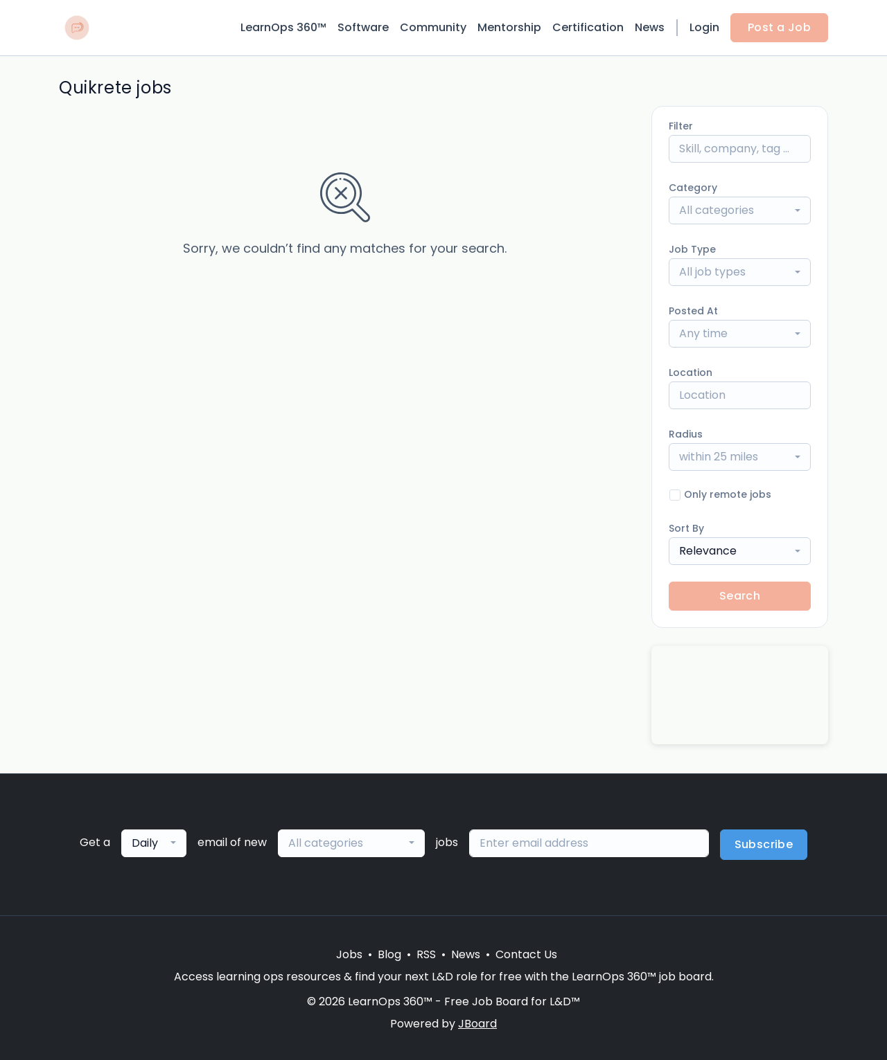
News (650, 27)
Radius (686, 434)
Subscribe (764, 844)
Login (704, 27)
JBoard (477, 1024)
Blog (389, 954)
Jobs (349, 954)
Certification (588, 27)
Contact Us (526, 954)
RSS (426, 954)
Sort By (686, 528)
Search (739, 596)
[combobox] (740, 210)
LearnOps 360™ (283, 27)
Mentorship (509, 27)
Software (363, 27)
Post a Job (779, 27)
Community (433, 27)
